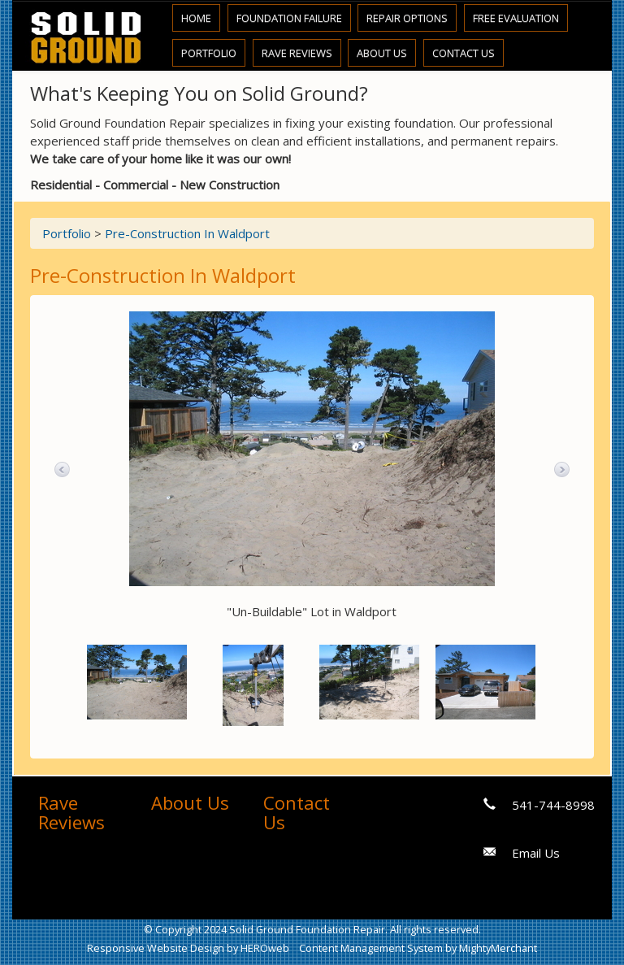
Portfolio (208, 53)
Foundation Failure (289, 18)
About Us (382, 53)
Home (196, 18)
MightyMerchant (498, 948)
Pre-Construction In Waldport (187, 233)
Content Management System (371, 948)
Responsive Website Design (155, 948)
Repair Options (407, 18)
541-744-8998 (553, 805)
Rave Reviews (297, 53)
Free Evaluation (516, 18)
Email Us (536, 853)
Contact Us (463, 53)
